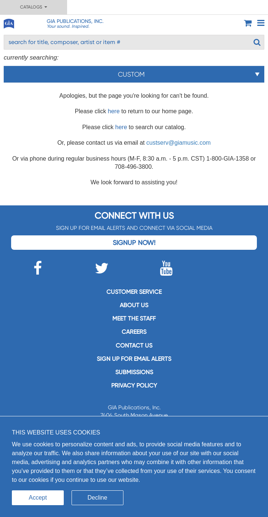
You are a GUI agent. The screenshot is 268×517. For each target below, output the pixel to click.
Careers (134, 331)
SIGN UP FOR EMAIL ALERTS (134, 358)
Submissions (134, 372)
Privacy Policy (134, 385)
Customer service (134, 291)
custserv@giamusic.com (178, 143)
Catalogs (33, 7)
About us (134, 305)
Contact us (134, 345)
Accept (38, 497)
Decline (97, 497)
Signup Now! (134, 242)
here (114, 111)
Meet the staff (134, 318)
